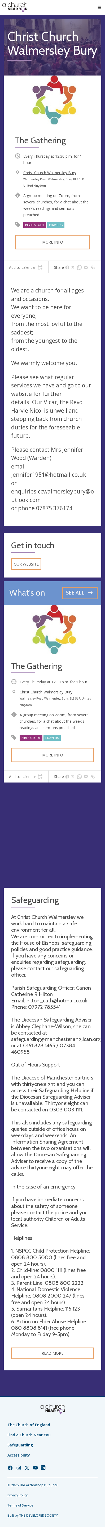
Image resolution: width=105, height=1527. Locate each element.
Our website (26, 564)
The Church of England (28, 1424)
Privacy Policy (17, 1495)
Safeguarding (20, 1444)
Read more (52, 1353)
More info (52, 242)
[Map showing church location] (52, 835)
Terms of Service (20, 1505)
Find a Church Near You (29, 1434)
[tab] (26, 267)
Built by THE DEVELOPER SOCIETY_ (33, 1515)
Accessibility (18, 1455)
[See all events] (80, 593)
